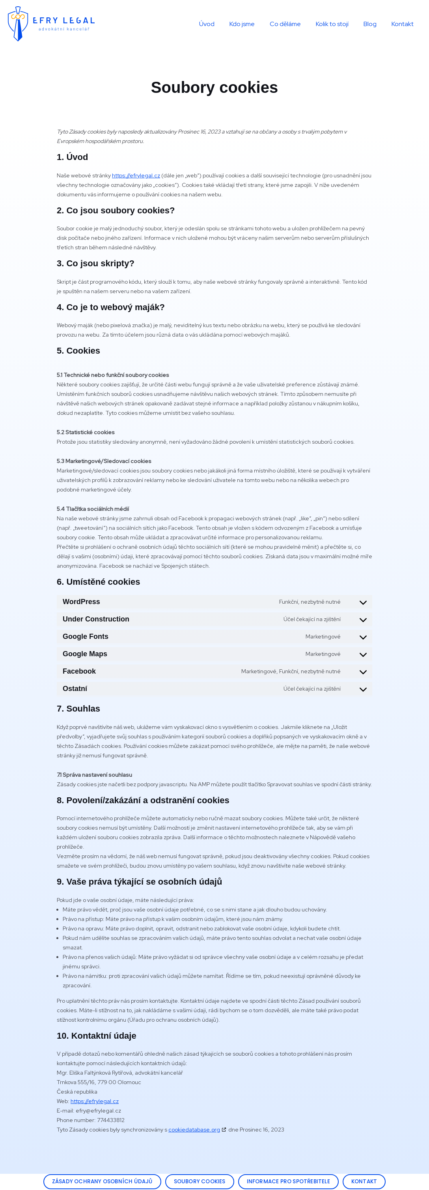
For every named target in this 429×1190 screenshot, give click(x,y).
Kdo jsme (252, 24)
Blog (373, 24)
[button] (98, 1181)
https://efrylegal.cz (136, 175)
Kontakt (404, 24)
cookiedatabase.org (194, 1129)
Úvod (220, 24)
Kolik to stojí (338, 24)
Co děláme (293, 24)
